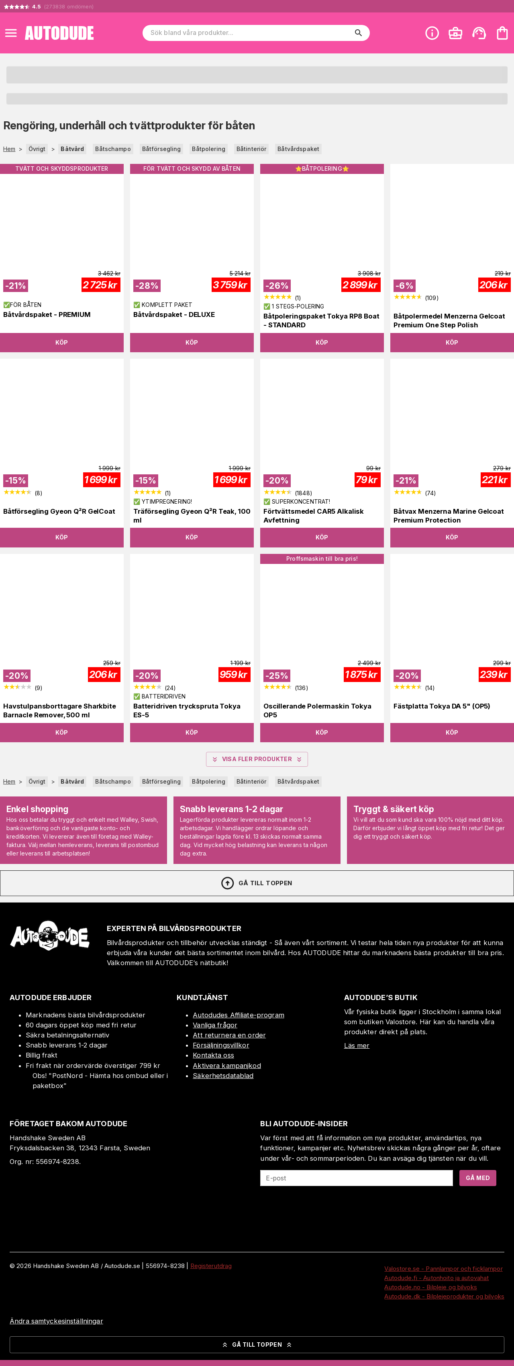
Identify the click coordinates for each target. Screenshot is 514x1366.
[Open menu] (11, 33)
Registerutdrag (211, 1266)
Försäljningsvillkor (221, 1045)
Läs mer (357, 1045)
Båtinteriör (251, 148)
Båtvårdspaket (298, 148)
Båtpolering (208, 148)
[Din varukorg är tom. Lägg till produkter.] (502, 33)
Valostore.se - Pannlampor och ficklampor (443, 1268)
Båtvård (72, 148)
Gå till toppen (256, 883)
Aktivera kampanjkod (227, 1066)
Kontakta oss (213, 1055)
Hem (9, 149)
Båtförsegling (161, 148)
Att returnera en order (229, 1035)
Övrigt (37, 148)
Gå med (478, 1177)
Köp (61, 342)
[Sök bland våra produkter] (251, 33)
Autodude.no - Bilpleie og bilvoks (430, 1287)
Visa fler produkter (257, 759)
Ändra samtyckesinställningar (56, 1321)
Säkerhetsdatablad (223, 1076)
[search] (359, 33)
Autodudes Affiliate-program (238, 1015)
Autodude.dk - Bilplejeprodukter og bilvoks (444, 1296)
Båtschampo (113, 148)
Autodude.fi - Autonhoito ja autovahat (436, 1278)
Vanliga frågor (215, 1025)
